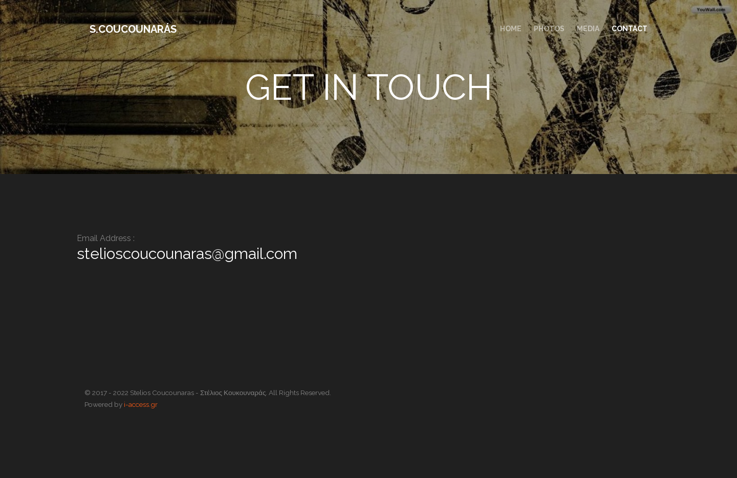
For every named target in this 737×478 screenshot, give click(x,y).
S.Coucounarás (133, 29)
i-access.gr (141, 404)
